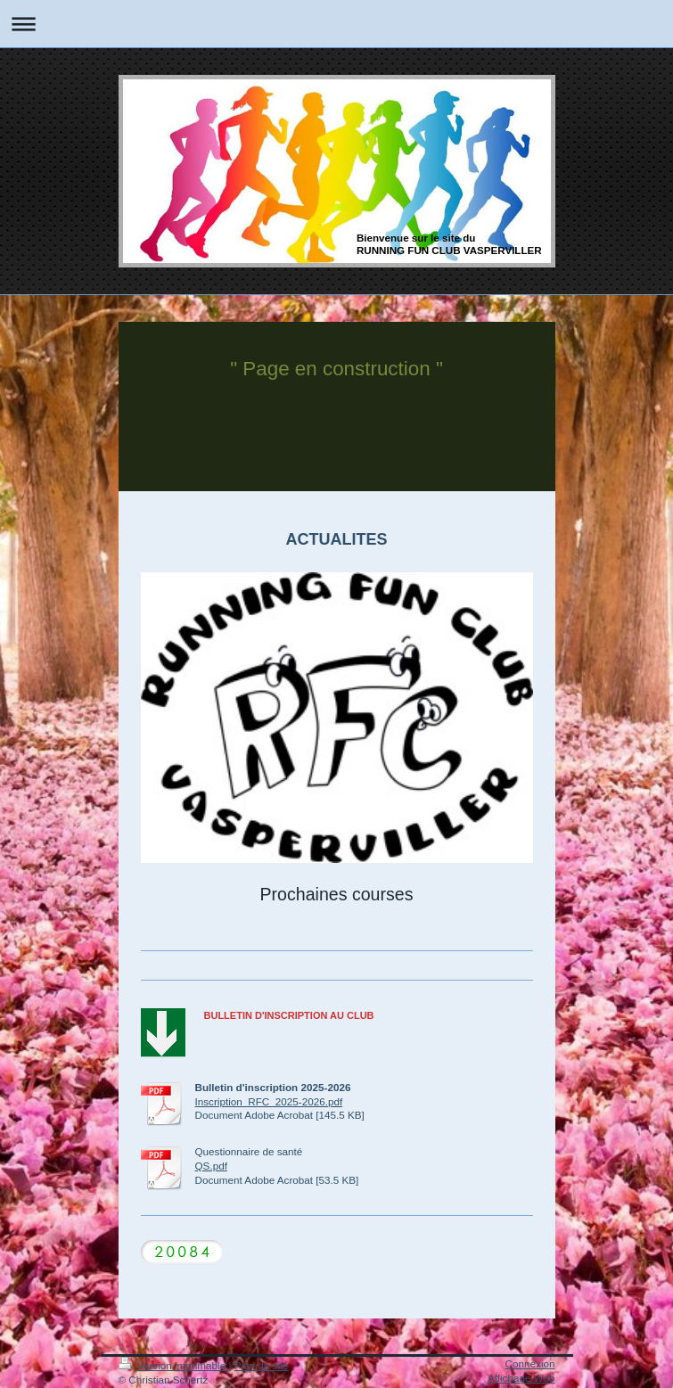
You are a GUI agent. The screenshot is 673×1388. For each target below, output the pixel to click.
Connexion (530, 1363)
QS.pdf (211, 1165)
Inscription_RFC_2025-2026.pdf (269, 1101)
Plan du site (261, 1365)
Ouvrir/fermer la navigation (336, 23)
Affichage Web (521, 1378)
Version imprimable (174, 1365)
